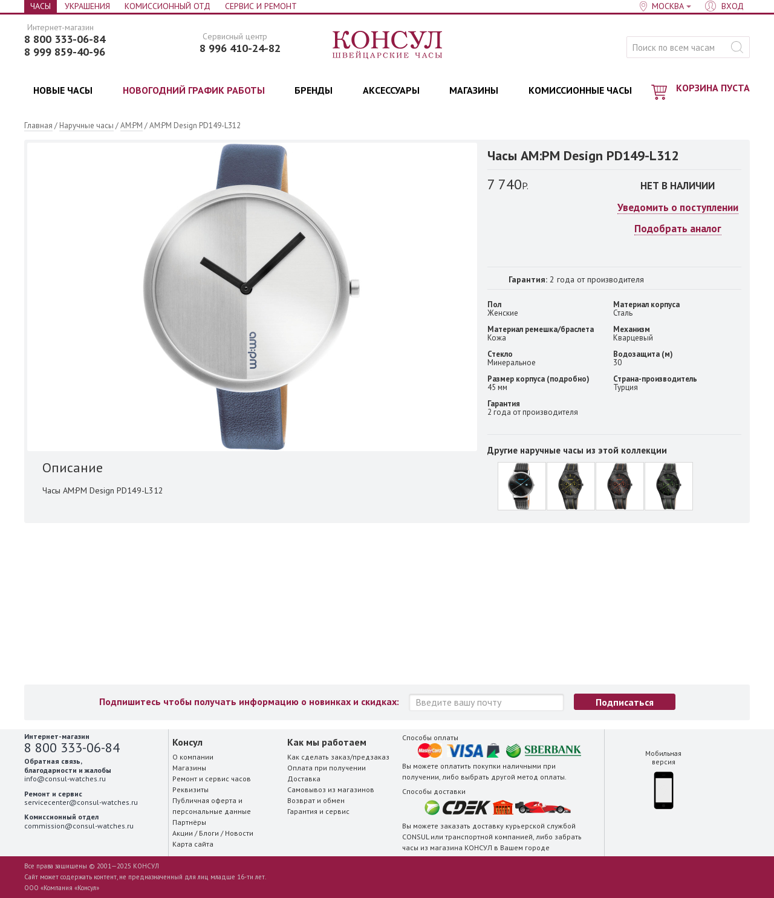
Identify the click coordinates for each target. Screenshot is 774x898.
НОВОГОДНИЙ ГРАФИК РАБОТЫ (194, 90)
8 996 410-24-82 (240, 48)
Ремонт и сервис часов (211, 778)
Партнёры (189, 822)
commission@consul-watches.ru (79, 825)
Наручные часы (86, 125)
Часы (40, 6)
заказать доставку (472, 825)
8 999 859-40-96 (64, 52)
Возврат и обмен (316, 800)
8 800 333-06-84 (64, 39)
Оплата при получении (326, 767)
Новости (239, 833)
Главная (38, 125)
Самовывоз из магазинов (330, 789)
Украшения (87, 6)
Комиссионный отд (167, 6)
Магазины (189, 767)
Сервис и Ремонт (261, 6)
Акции (182, 833)
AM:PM (131, 125)
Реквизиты (190, 789)
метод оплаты (541, 776)
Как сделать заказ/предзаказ (338, 756)
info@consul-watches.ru (65, 778)
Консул (388, 45)
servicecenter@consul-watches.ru (81, 802)
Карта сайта (192, 843)
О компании (192, 756)
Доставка (303, 778)
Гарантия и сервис (318, 811)
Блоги (209, 833)
